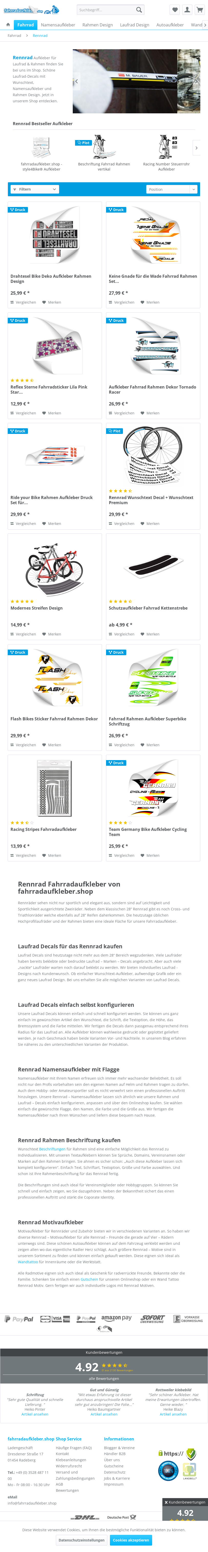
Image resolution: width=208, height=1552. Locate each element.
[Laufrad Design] (135, 25)
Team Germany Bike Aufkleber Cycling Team (148, 832)
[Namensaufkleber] (58, 25)
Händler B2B (115, 1453)
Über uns (112, 1459)
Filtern (22, 189)
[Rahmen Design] (98, 25)
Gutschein (89, 1279)
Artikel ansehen (35, 1414)
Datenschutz (115, 1472)
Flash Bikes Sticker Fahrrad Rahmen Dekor (54, 719)
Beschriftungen (52, 1149)
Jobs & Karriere (117, 1478)
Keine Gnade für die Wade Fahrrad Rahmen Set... (153, 279)
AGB (59, 1484)
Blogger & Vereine (119, 1447)
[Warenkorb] (200, 10)
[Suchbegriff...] (110, 10)
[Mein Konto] (187, 10)
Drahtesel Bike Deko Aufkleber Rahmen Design (51, 279)
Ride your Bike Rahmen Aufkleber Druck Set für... (52, 500)
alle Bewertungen (104, 1378)
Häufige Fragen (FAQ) (74, 1447)
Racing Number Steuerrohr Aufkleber (104, 167)
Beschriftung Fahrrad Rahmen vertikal (42, 167)
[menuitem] (110, 10)
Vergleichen (23, 302)
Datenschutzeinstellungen (82, 1540)
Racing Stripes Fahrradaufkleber (44, 829)
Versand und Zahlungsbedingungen (75, 1475)
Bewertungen (67, 1490)
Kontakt (62, 1453)
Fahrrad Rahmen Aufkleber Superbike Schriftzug (147, 721)
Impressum (113, 1484)
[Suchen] (139, 10)
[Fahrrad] (25, 25)
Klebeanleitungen (71, 1459)
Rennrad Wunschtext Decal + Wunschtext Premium (151, 500)
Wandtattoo (28, 1261)
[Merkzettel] (175, 10)
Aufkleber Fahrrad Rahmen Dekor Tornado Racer (152, 389)
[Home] (8, 25)
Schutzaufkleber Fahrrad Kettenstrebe (166, 167)
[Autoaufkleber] (170, 25)
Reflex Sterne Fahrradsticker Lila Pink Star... (49, 389)
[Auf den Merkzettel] (51, 302)
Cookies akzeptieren (131, 1540)
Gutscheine (113, 1466)
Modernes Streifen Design (37, 608)
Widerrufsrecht (69, 1466)
